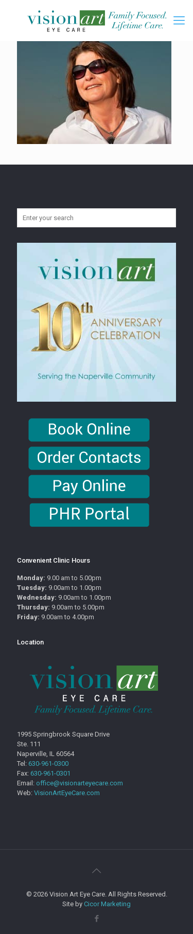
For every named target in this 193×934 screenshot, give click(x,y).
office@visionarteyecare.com (79, 783)
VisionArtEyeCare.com (67, 793)
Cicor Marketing (107, 904)
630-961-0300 (48, 763)
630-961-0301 (50, 773)
